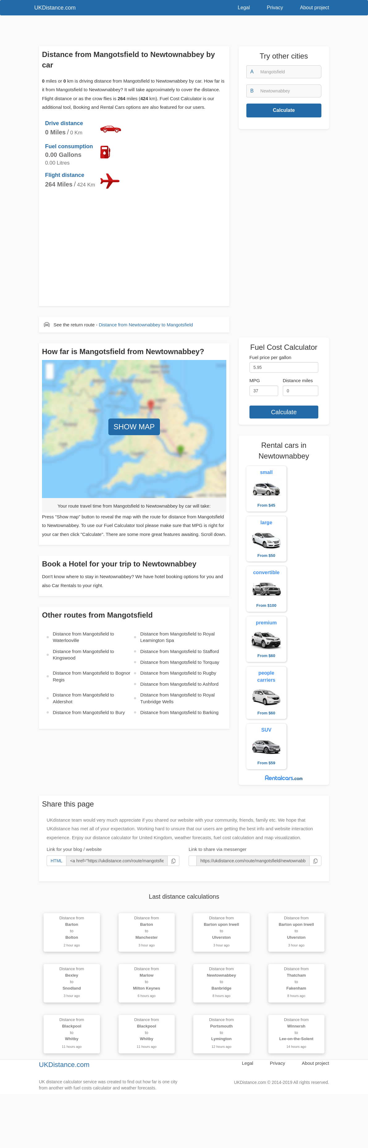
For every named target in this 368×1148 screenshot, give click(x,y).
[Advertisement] (174, 32)
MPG (254, 380)
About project (314, 7)
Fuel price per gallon (270, 357)
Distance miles (298, 380)
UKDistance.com (55, 8)
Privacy (275, 7)
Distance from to (146, 324)
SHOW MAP (134, 427)
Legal (244, 7)
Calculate (284, 110)
